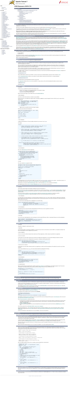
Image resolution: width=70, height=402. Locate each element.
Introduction (19, 9)
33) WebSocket (4, 37)
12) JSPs (3, 20)
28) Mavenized (4, 33)
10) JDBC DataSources (5, 19)
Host (61, 33)
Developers (3, 52)
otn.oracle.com (34, 302)
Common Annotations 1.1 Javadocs (7, 46)
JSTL (27, 192)
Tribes (3, 54)
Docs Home (4, 7)
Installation (21, 11)
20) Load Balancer (5, 27)
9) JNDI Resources (5, 18)
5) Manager (3, 15)
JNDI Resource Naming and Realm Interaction (26, 22)
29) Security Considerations (6, 34)
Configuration (4, 41)
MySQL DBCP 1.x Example (24, 13)
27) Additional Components (6, 32)
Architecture (4, 53)
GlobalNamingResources (22, 393)
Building (3, 50)
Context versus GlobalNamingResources (25, 21)
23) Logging (4, 29)
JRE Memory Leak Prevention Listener (23, 40)
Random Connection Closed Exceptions (25, 20)
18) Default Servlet (5, 25)
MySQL (22, 89)
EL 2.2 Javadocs (4, 44)
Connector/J (21, 91)
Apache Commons (48, 51)
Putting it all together (23, 18)
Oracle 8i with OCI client (21, 16)
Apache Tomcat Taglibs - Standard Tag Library (47, 192)
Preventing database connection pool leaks (26, 12)
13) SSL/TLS (4, 21)
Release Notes (4, 40)
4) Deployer (4, 14)
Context (58, 33)
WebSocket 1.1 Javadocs (5, 45)
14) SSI (3, 22)
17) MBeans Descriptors (5, 24)
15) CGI (3, 23)
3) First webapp (4, 13)
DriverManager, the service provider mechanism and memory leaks (27, 10)
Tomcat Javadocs (4, 42)
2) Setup (3, 12)
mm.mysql (21, 92)
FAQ (3, 8)
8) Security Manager (5, 17)
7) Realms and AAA (5, 16)
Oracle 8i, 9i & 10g (22, 14)
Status (3, 51)
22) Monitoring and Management (7, 28)
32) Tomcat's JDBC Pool (5, 36)
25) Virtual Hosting (5, 31)
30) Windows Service (5, 35)
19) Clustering (4, 26)
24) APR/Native (4, 30)
